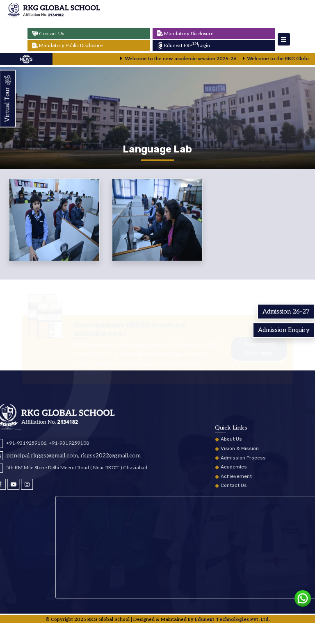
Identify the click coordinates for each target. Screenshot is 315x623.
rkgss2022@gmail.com (34, 455)
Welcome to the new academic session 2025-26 (188, 59)
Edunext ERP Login (183, 45)
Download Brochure (259, 356)
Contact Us (47, 33)
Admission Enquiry (284, 330)
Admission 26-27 (286, 311)
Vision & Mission (240, 485)
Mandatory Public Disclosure (67, 45)
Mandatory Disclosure (184, 33)
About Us (231, 475)
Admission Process (243, 494)
